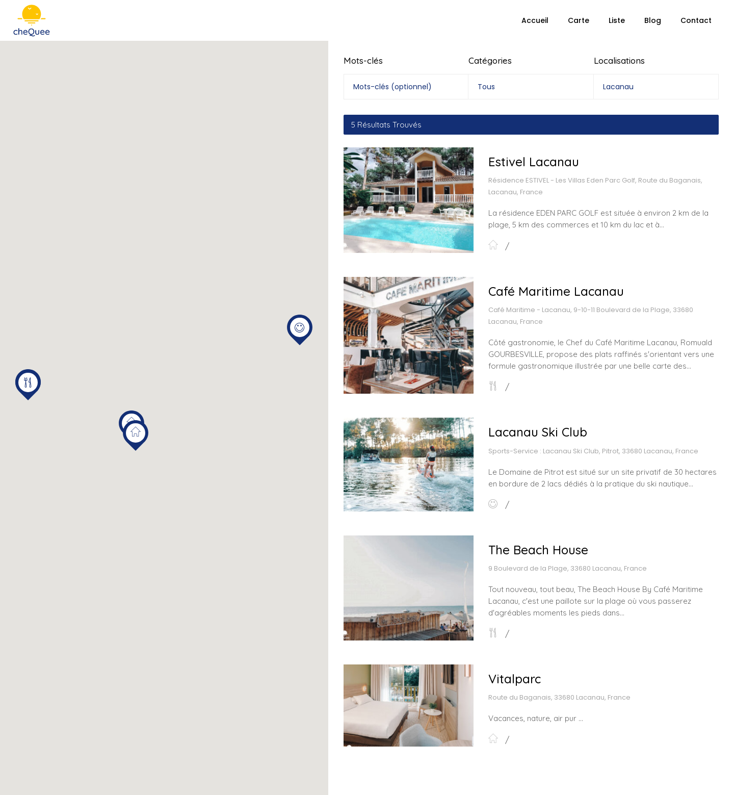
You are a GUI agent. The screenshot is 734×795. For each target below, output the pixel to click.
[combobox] (530, 86)
